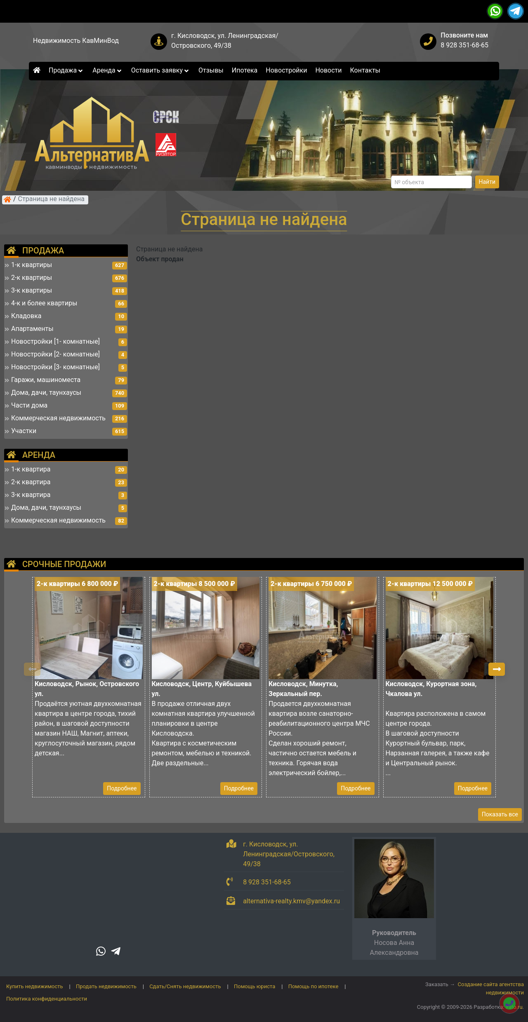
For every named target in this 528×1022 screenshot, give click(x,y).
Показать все (500, 814)
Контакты (365, 70)
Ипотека (245, 70)
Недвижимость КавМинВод (76, 41)
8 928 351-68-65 (464, 45)
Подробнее (122, 788)
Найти (487, 181)
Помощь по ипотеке (313, 986)
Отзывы (211, 70)
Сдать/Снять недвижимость (185, 986)
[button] (496, 669)
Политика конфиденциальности (46, 999)
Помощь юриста (254, 986)
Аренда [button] (107, 70)
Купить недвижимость (34, 986)
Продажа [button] (66, 70)
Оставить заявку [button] (160, 70)
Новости (328, 70)
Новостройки (286, 70)
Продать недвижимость (106, 986)
